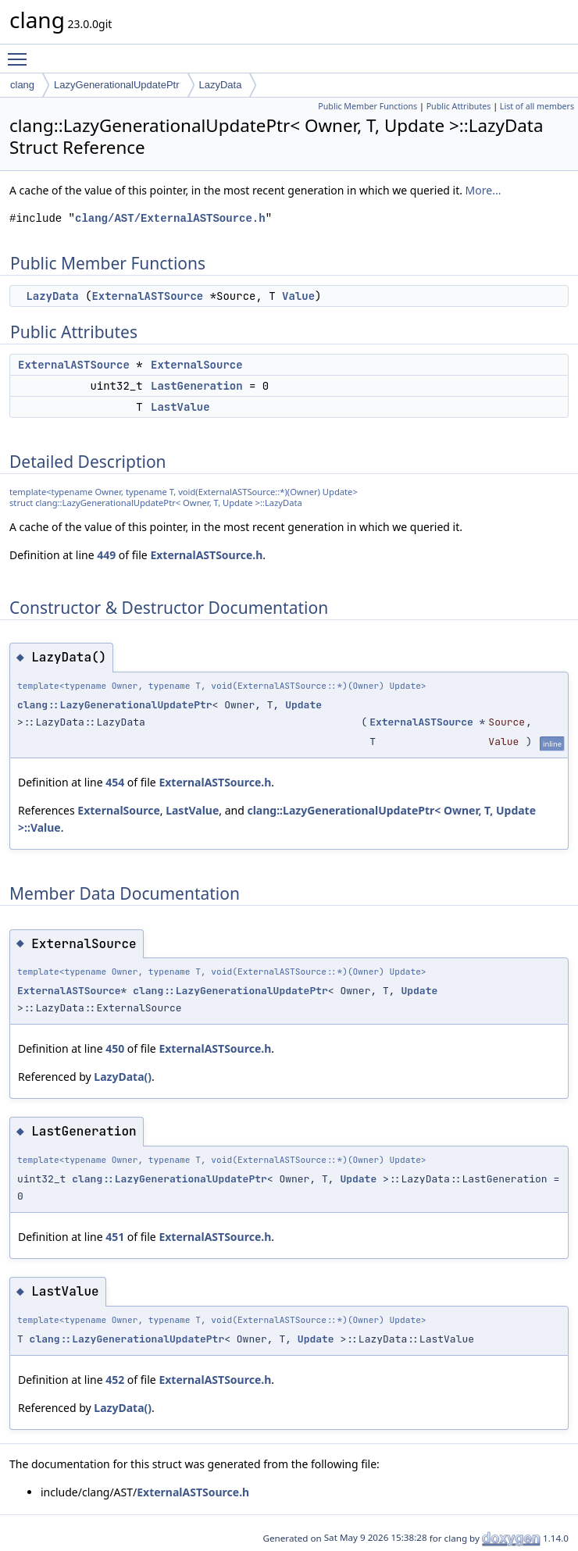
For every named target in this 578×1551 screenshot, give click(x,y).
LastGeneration (197, 386)
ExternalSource (197, 365)
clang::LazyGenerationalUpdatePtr (114, 704)
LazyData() (123, 1076)
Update (303, 704)
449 (106, 554)
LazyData (220, 85)
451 (114, 1236)
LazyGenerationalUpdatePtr (116, 85)
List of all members (537, 106)
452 (114, 1379)
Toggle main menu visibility (21, 52)
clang (22, 85)
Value (298, 296)
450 (114, 1048)
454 (114, 782)
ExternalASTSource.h (206, 554)
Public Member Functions (367, 106)
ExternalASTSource (147, 296)
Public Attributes (458, 106)
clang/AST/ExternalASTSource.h (170, 218)
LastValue (180, 407)
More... (483, 190)
